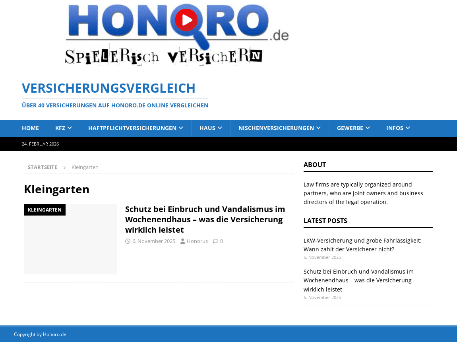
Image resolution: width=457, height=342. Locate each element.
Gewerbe (350, 128)
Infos (394, 128)
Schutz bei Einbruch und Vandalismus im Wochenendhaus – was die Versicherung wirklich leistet (205, 219)
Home (30, 128)
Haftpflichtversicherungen (132, 128)
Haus (207, 128)
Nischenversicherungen (276, 128)
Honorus (197, 241)
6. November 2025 (153, 241)
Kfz (60, 128)
